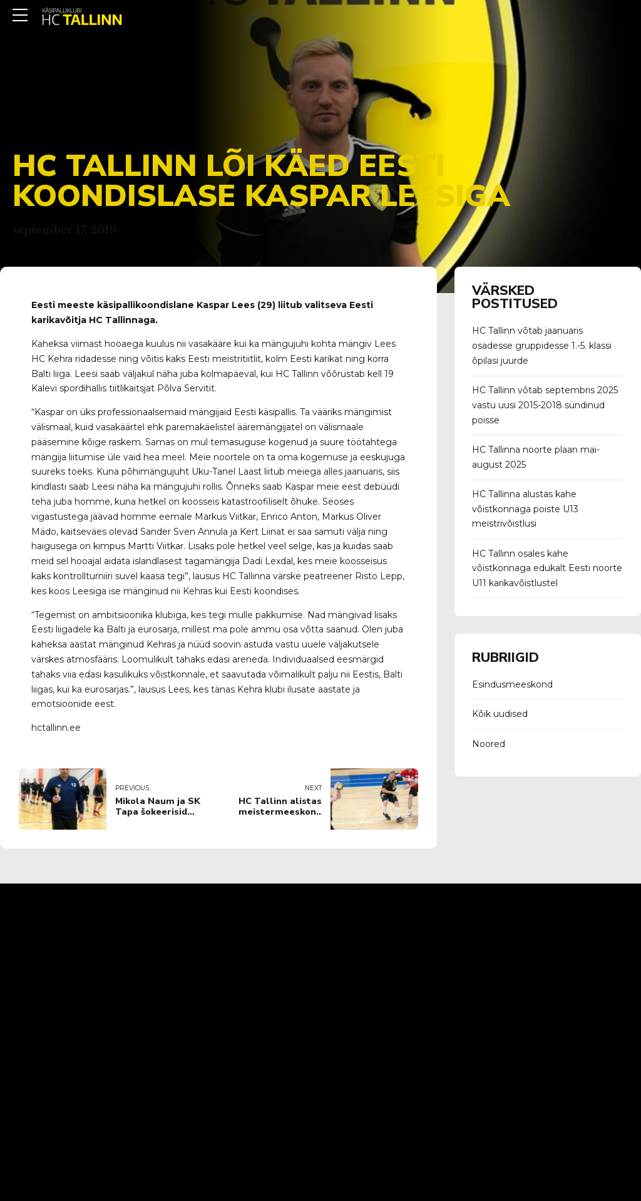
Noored (488, 744)
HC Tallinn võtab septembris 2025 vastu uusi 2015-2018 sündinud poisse (545, 405)
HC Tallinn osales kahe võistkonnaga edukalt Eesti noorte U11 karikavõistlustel (547, 568)
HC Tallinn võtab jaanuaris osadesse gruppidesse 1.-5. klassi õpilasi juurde (542, 345)
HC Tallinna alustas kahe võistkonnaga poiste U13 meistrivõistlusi (525, 509)
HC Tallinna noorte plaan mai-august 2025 (536, 457)
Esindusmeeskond (512, 684)
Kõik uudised (500, 713)
